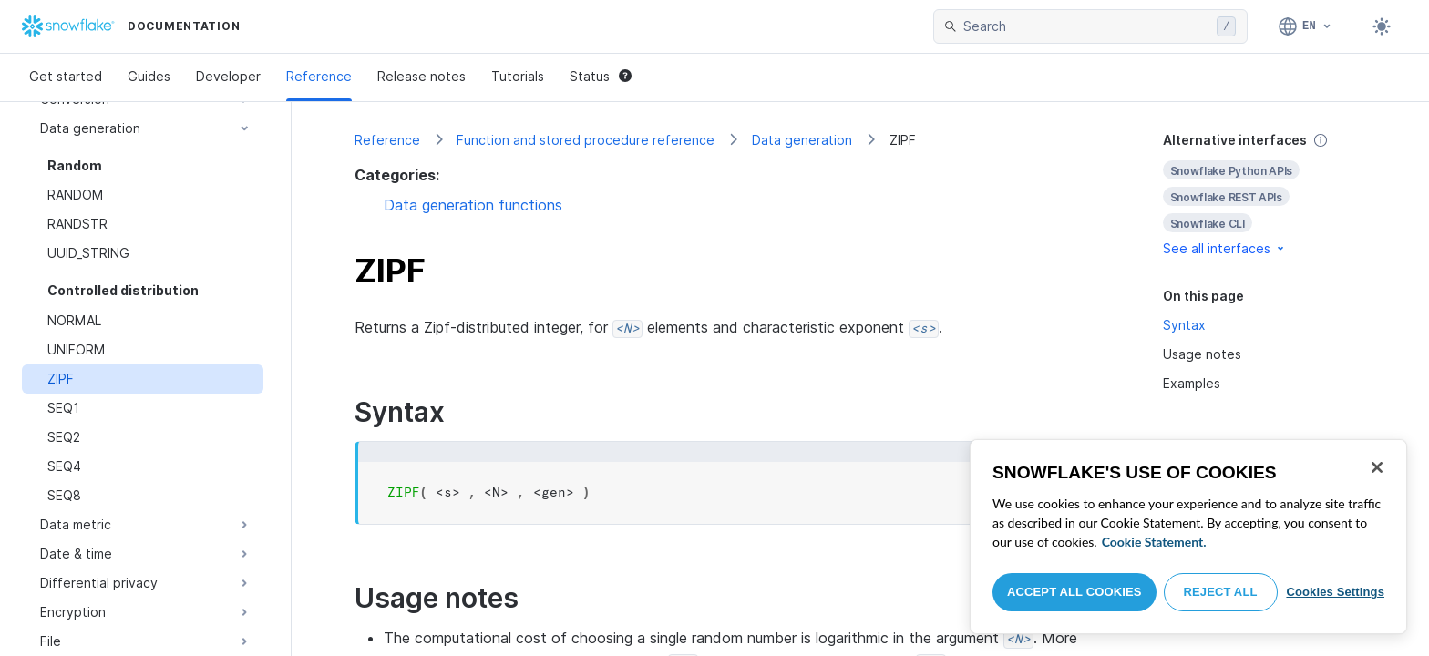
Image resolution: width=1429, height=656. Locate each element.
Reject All (1221, 592)
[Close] (1377, 467)
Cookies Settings (1335, 592)
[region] (1188, 536)
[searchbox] (1086, 26)
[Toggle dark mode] (1381, 26)
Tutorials (517, 76)
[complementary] (1265, 194)
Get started (65, 76)
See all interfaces (1225, 248)
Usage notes (1202, 354)
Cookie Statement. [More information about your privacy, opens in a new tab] (1154, 541)
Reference (319, 76)
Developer (228, 76)
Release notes (421, 76)
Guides (149, 76)
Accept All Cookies (1074, 592)
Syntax (1184, 325)
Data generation (802, 140)
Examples (1191, 383)
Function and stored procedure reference (585, 140)
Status (601, 76)
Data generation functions (473, 205)
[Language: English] (1306, 26)
